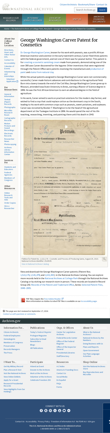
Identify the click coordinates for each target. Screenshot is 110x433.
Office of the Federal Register (65, 342)
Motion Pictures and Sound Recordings (9, 127)
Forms (59, 387)
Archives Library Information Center (9, 150)
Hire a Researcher (9, 207)
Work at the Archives (39, 373)
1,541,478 (35, 275)
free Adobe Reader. (53, 299)
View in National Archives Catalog (35, 264)
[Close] (106, 406)
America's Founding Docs (67, 370)
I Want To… (10, 362)
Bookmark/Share (86, 4)
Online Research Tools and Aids (8, 196)
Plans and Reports (91, 347)
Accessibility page (89, 301)
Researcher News (9, 140)
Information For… (14, 327)
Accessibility (9, 63)
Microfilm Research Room (8, 112)
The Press (8, 352)
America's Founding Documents (99, 19)
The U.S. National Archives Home (27, 7)
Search (102, 9)
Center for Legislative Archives (66, 333)
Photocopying (10, 144)
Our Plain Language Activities (91, 355)
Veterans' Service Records (33, 19)
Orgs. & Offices (65, 327)
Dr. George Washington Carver (35, 52)
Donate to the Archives (40, 370)
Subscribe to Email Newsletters (38, 340)
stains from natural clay (42, 72)
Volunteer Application (11, 80)
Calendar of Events (9, 67)
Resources (63, 362)
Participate (36, 362)
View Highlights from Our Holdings (14, 390)
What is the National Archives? (91, 333)
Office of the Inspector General (66, 348)
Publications (37, 327)
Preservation (9, 346)
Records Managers (12, 349)
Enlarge (104, 259)
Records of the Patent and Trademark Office (52, 284)
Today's (40, 332)
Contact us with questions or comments (19, 314)
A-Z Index (60, 366)
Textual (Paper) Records (8, 101)
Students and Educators (10, 168)
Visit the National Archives (15, 373)
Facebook (41, 410)
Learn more (84, 428)
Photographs (9, 107)
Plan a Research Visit (12, 370)
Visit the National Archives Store (94, 367)
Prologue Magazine (38, 335)
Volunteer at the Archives (41, 376)
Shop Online (90, 362)
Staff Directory (63, 356)
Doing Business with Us (93, 343)
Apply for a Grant (11, 380)
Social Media (62, 376)
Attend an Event (37, 366)
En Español (61, 380)
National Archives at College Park (61, 278)
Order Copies (10, 203)
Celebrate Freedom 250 (40, 380)
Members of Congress (9, 179)
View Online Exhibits (12, 376)
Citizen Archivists (68, 4)
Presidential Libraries (66, 352)
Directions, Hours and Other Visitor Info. (9, 53)
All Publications (36, 348)
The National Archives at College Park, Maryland (31, 28)
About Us (88, 327)
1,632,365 (49, 275)
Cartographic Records (9, 119)
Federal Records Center (67, 338)
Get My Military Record (13, 366)
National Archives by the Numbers (93, 339)
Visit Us (77, 19)
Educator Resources (55, 19)
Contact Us (101, 4)
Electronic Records (8, 134)
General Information (9, 95)
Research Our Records (11, 19)
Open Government (91, 350)
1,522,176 (25, 275)
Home (6, 28)
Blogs (32, 344)
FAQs (59, 383)
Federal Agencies (8, 173)
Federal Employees (12, 335)
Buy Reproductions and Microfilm (93, 373)
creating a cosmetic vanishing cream (42, 62)
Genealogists (9, 339)
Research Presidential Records (13, 384)
